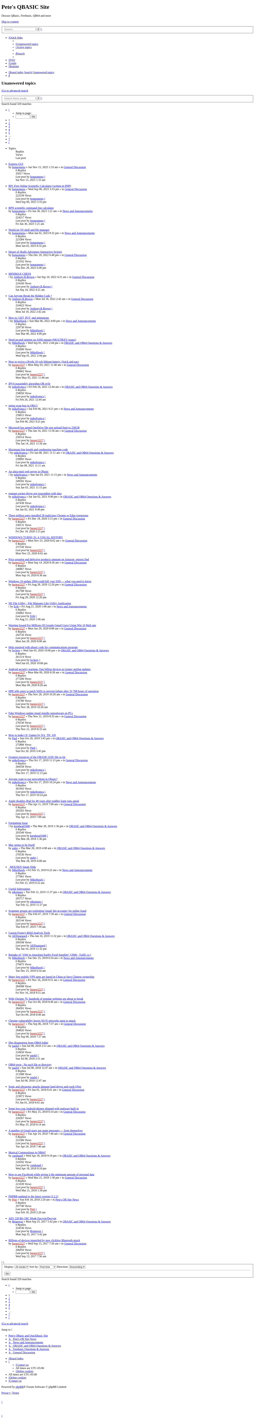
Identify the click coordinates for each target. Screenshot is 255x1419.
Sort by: (42, 1266)
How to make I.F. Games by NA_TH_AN (32, 735)
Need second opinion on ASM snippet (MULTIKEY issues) (42, 339)
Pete (14, 1199)
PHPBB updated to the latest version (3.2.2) (33, 1196)
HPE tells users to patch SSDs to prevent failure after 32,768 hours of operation (53, 691)
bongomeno (19, 167)
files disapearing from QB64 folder (28, 1042)
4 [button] (9, 129)
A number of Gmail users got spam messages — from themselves (45, 1130)
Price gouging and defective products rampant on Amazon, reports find (48, 559)
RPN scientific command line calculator (31, 207)
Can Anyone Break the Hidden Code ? (30, 295)
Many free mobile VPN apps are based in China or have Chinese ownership (51, 976)
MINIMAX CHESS (19, 273)
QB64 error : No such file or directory (30, 1064)
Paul (14, 738)
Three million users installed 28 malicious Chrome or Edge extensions (48, 515)
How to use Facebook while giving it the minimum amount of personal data (51, 1174)
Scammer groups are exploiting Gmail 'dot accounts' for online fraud (47, 910)
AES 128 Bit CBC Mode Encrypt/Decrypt (32, 1218)
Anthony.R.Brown (24, 276)
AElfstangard (19, 935)
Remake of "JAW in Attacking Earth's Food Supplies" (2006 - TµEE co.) (49, 954)
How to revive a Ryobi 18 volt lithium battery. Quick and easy (43, 361)
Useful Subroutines (19, 888)
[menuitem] (27, 44)
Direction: (71, 1266)
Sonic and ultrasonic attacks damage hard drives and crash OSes (44, 1086)
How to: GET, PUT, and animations (28, 317)
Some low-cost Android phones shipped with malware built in (43, 1108)
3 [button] (9, 126)
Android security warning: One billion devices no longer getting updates (49, 669)
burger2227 (18, 364)
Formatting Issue (18, 822)
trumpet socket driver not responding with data (34, 493)
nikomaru (17, 892)
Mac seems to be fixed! (21, 844)
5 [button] (9, 132)
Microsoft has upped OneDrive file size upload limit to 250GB (44, 427)
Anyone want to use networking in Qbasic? (32, 779)
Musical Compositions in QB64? (27, 1152)
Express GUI (15, 163)
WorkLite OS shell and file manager (28, 229)
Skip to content (10, 21)
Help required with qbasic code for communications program (43, 647)
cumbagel (17, 1155)
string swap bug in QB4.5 (23, 405)
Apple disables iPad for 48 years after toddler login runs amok (43, 801)
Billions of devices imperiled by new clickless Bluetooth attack (44, 1240)
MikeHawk (20, 320)
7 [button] (9, 139)
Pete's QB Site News (67, 1199)
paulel (15, 1045)
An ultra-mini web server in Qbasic (28, 471)
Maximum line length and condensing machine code (38, 449)
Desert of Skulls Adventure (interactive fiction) (35, 251)
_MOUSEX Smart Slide (22, 866)
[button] (9, 109)
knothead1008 (22, 826)
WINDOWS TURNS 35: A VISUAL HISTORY (35, 537)
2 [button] (9, 123)
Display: (16, 1266)
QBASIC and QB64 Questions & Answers (88, 342)
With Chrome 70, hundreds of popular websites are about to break (45, 998)
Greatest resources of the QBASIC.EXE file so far (37, 757)
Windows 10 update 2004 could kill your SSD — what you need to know (49, 581)
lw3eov (16, 650)
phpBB (20, 1386)
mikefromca (19, 386)
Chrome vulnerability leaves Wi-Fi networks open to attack (42, 1020)
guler (15, 848)
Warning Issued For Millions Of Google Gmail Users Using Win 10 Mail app (52, 625)
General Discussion (75, 167)
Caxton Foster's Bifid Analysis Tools (29, 932)
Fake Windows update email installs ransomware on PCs (40, 713)
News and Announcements (78, 211)
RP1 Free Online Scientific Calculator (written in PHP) (39, 185)
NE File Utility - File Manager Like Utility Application (39, 603)
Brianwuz (17, 1221)
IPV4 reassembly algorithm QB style (29, 383)
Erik (16, 606)
